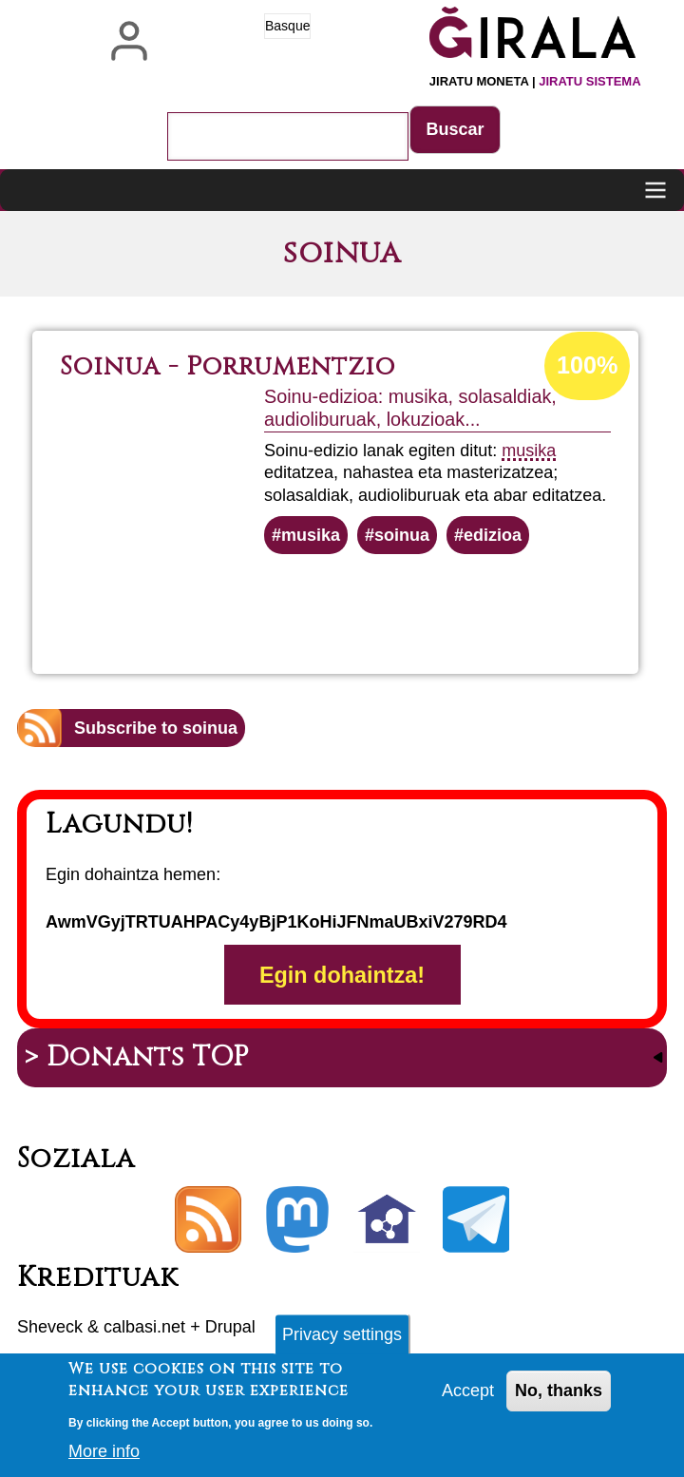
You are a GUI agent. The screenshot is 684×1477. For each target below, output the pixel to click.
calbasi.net (144, 1326)
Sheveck (50, 1326)
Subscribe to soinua (156, 728)
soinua (401, 535)
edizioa (493, 535)
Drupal (230, 1326)
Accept (468, 1399)
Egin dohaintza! (342, 974)
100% (587, 365)
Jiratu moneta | (535, 81)
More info (104, 1459)
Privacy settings (342, 1342)
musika (529, 450)
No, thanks (558, 1399)
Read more (403, 605)
